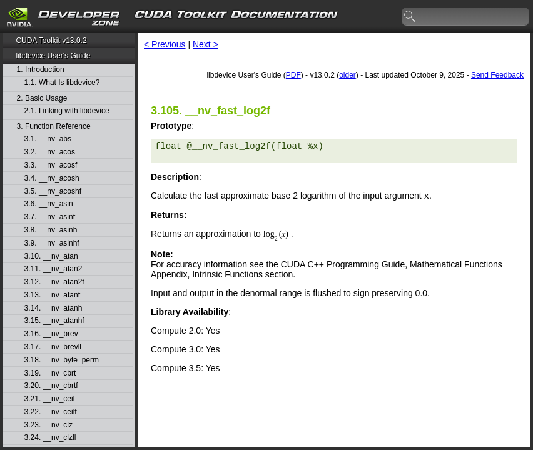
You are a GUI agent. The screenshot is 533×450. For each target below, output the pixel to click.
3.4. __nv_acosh (51, 178)
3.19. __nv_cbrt (50, 373)
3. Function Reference (54, 126)
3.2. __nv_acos (49, 152)
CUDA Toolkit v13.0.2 (51, 40)
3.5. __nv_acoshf (52, 192)
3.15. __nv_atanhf (54, 321)
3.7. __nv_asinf (49, 217)
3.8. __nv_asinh (51, 230)
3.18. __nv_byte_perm (61, 360)
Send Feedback (497, 75)
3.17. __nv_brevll (52, 347)
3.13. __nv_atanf (52, 295)
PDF (293, 75)
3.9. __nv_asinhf (51, 243)
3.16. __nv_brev (51, 334)
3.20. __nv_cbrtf (51, 386)
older (347, 75)
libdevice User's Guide (53, 55)
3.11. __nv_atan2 (53, 269)
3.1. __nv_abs (47, 139)
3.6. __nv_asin (48, 204)
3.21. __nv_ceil (49, 399)
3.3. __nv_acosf (51, 165)
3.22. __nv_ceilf (50, 412)
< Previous (165, 44)
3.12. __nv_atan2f (54, 282)
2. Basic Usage (42, 98)
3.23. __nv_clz (48, 425)
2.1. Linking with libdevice (66, 111)
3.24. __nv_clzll (50, 438)
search (410, 17)
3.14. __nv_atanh (53, 308)
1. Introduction (40, 70)
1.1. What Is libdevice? (62, 83)
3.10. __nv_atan (51, 256)
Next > (205, 44)
